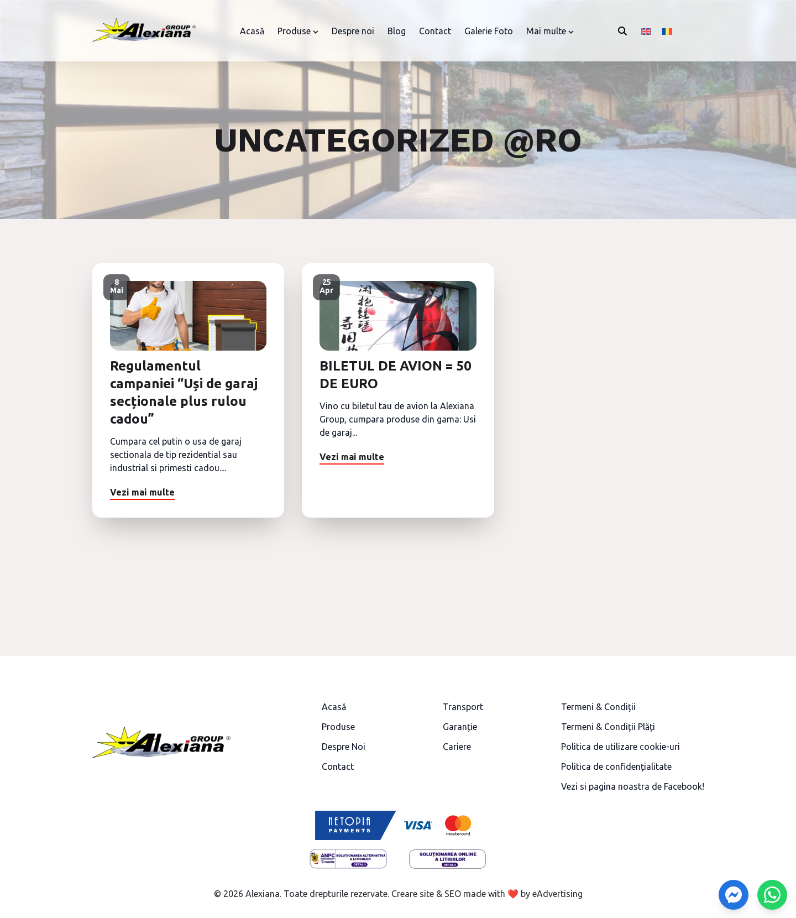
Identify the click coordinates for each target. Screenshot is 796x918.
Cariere (457, 747)
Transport (463, 707)
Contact (435, 31)
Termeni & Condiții (598, 707)
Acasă (252, 31)
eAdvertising (557, 894)
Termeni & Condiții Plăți (608, 727)
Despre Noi (343, 747)
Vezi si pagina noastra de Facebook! (632, 786)
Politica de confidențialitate (616, 766)
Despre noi (353, 31)
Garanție (460, 727)
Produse (294, 31)
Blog (396, 31)
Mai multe (546, 31)
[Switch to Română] (667, 30)
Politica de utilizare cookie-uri (620, 747)
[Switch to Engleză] (646, 30)
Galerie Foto (488, 31)
